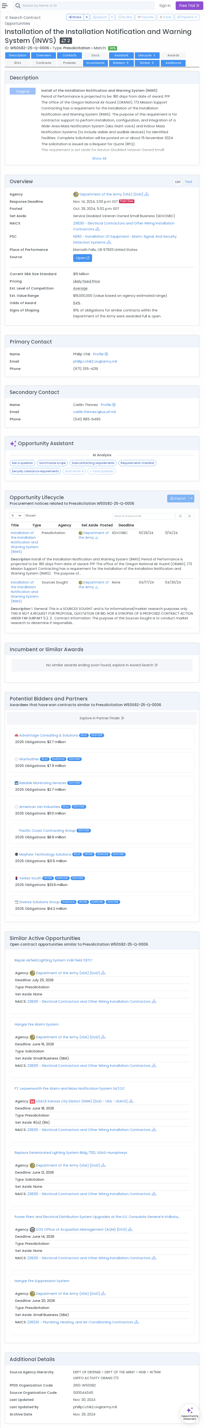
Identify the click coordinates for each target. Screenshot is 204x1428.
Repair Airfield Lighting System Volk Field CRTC (53, 941)
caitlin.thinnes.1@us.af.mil (94, 412)
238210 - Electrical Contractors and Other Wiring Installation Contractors (89, 982)
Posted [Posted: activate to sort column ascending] (162, 525)
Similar (147, 63)
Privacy (56, 1421)
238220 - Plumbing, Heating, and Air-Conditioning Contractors (80, 1303)
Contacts (69, 55)
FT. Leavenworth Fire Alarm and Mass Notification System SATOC (70, 1069)
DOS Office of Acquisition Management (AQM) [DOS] (81, 1210)
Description (17, 55)
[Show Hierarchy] (146, 194)
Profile (100, 354)
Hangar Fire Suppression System (42, 1262)
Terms (41, 1421)
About (11, 1421)
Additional (173, 63)
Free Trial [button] (189, 5)
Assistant (121, 55)
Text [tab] (188, 181)
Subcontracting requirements (93, 463)
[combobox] (84, 5)
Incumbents (95, 63)
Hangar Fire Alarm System (37, 1005)
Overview (43, 55)
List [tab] (178, 181)
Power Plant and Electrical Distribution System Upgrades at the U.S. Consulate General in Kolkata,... (98, 1198)
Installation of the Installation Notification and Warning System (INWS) (39, 537)
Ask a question (22, 463)
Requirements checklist (137, 463)
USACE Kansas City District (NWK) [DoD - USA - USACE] (82, 1082)
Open (82, 258)
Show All (99, 158)
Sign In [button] (164, 5)
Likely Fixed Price (86, 281)
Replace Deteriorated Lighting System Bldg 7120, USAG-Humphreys (71, 1133)
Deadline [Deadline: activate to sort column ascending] (182, 525)
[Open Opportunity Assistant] (190, 1413)
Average (80, 288)
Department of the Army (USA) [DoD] (111, 194)
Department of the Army (117, 535)
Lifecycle (147, 55)
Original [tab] (22, 91)
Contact (26, 1421)
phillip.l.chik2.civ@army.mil (95, 361)
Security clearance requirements (35, 471)
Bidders (121, 63)
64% (77, 303)
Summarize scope (52, 463)
